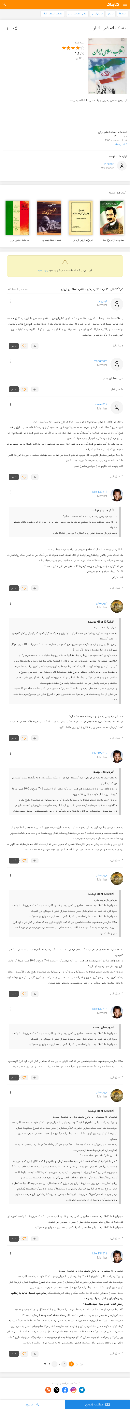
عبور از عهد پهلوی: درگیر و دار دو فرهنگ (50, 240)
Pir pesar (108, 164)
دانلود (32, 1404)
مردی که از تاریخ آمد (113, 240)
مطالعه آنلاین (97, 1404)
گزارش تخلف (120, 145)
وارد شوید (42, 270)
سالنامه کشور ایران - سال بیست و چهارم (18, 240)
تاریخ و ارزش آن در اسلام (83, 240)
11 (54, 1364)
